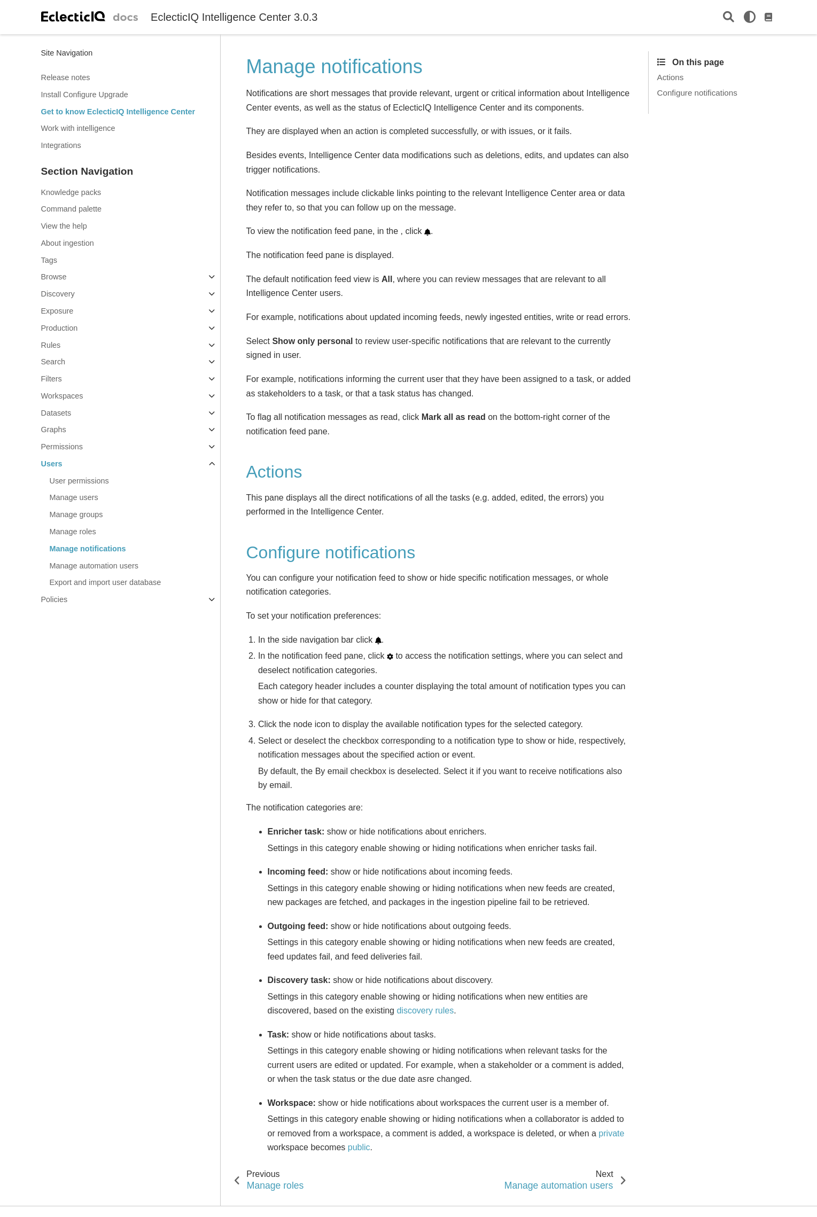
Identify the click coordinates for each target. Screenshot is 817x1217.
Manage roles (73, 531)
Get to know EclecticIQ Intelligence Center (118, 111)
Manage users (74, 497)
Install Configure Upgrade (84, 94)
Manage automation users (94, 565)
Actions (670, 77)
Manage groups (76, 514)
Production (59, 328)
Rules (51, 345)
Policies (54, 599)
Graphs (53, 429)
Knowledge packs (71, 192)
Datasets (56, 413)
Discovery (58, 294)
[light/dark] (749, 17)
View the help (64, 226)
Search (53, 361)
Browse (54, 276)
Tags (49, 260)
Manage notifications (88, 548)
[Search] (728, 17)
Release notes (65, 77)
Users (52, 463)
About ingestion (67, 243)
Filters (51, 379)
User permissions (79, 481)
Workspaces (62, 396)
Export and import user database (105, 582)
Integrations (61, 145)
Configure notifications (697, 92)
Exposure (57, 311)
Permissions (62, 446)
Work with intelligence (78, 128)
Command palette (71, 209)
